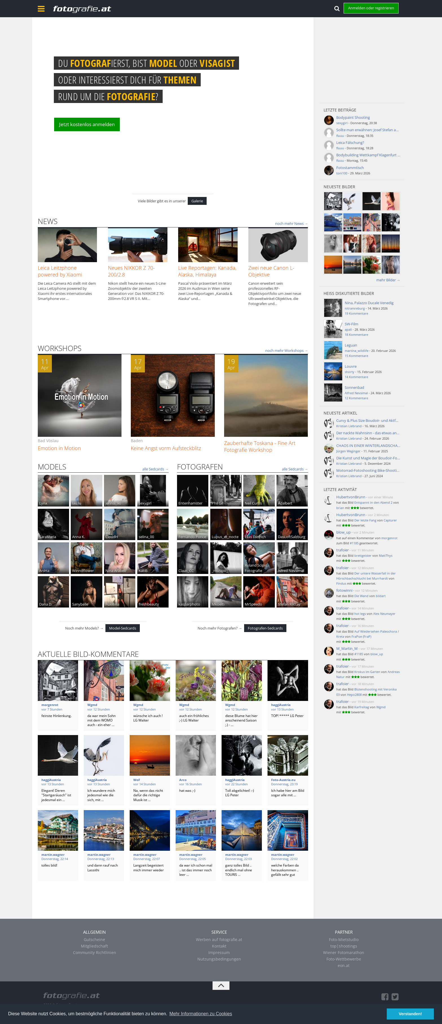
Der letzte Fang (365, 520)
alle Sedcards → (155, 469)
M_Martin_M (347, 648)
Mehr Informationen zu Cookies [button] (200, 1013)
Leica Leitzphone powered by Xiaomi (60, 271)
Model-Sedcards (122, 628)
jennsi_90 (113, 503)
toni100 (341, 173)
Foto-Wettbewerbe (343, 959)
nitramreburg (355, 308)
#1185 (354, 543)
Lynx (43, 503)
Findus (341, 583)
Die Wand (361, 596)
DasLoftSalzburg (291, 536)
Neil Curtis (253, 503)
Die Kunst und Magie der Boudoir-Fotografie (373, 458)
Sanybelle (80, 604)
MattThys (385, 555)
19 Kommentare (356, 313)
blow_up (343, 532)
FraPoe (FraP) (361, 636)
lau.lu (76, 503)
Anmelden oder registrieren (371, 7)
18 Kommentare (356, 334)
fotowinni (344, 590)
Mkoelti (218, 604)
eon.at (344, 965)
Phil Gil (217, 503)
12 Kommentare (356, 398)
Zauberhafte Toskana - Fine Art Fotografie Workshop (259, 446)
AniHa (44, 570)
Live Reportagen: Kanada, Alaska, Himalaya (207, 271)
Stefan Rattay (289, 604)
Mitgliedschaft (94, 946)
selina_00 (146, 536)
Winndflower (83, 570)
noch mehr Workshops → (286, 350)
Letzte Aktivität (340, 489)
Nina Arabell (115, 570)
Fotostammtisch (350, 167)
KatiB (143, 570)
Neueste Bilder (339, 186)
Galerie (197, 200)
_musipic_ (220, 570)
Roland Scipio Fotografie (256, 568)
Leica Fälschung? (350, 142)
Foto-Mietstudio (344, 939)
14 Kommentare (356, 377)
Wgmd (381, 707)
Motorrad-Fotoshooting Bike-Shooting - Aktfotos (377, 470)
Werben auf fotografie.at (219, 939)
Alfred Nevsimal (291, 570)
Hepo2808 (354, 694)
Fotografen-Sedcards (265, 628)
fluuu (340, 135)
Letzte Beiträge (340, 110)
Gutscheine (94, 939)
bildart (381, 596)
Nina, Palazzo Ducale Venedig (369, 302)
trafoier (342, 549)
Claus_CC (186, 570)
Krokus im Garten (367, 672)
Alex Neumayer (384, 613)
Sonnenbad (354, 387)
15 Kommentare (356, 356)
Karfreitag (361, 707)
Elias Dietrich (255, 536)
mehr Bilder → (388, 279)
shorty (349, 372)
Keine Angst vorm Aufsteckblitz (166, 448)
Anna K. (78, 536)
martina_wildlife (356, 350)
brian (340, 508)
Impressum (219, 952)
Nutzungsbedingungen (219, 959)
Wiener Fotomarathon (343, 952)
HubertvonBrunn (350, 496)
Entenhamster (190, 503)
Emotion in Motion (59, 448)
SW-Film (351, 323)
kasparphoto (189, 604)
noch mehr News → (291, 223)
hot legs (360, 613)
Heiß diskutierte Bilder (349, 293)
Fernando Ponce (192, 536)
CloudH (111, 536)
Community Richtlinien (94, 952)
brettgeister (363, 555)
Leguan (351, 345)
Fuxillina (112, 604)
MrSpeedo (253, 604)
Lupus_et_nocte (225, 536)
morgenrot (389, 538)
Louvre (351, 366)
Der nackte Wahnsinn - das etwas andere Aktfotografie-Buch (386, 432)
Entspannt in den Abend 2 (373, 502)
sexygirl (145, 503)
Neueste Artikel (340, 413)
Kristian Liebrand (349, 426)
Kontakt (219, 946)
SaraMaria (47, 536)
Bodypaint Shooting (353, 117)
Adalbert (285, 503)
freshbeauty (149, 604)
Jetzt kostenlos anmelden (87, 124)
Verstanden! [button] (410, 1014)
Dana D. (45, 604)
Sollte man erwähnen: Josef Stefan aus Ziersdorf (376, 129)
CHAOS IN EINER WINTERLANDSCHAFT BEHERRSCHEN (382, 445)
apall (348, 329)
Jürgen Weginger (348, 451)
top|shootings (343, 946)
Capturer (390, 520)
